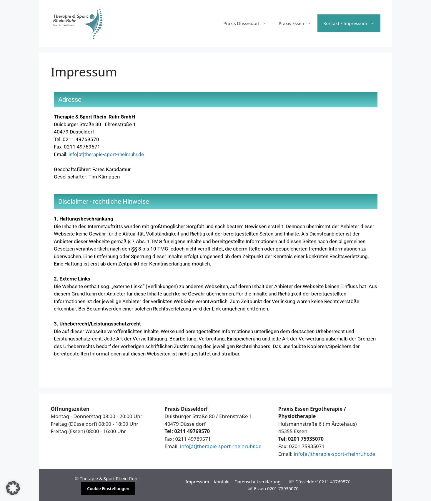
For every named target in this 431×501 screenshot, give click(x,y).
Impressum (197, 482)
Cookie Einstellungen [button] (108, 488)
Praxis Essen (298, 23)
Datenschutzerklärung (257, 482)
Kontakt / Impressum (351, 23)
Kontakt (222, 482)
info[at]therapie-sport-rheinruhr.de (106, 154)
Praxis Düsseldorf (248, 23)
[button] (13, 488)
